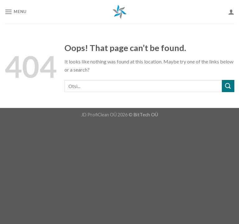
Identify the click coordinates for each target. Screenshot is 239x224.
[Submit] (228, 86)
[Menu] (15, 11)
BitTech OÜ (146, 114)
